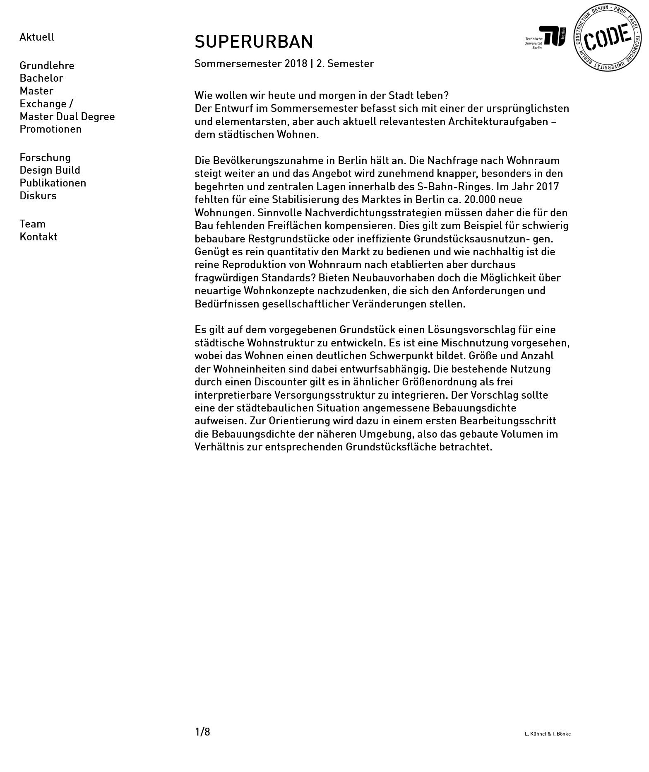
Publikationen (53, 183)
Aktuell (36, 37)
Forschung (45, 158)
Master (36, 91)
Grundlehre (47, 66)
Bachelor (41, 78)
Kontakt (38, 237)
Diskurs (38, 196)
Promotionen (50, 129)
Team (32, 224)
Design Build (49, 170)
